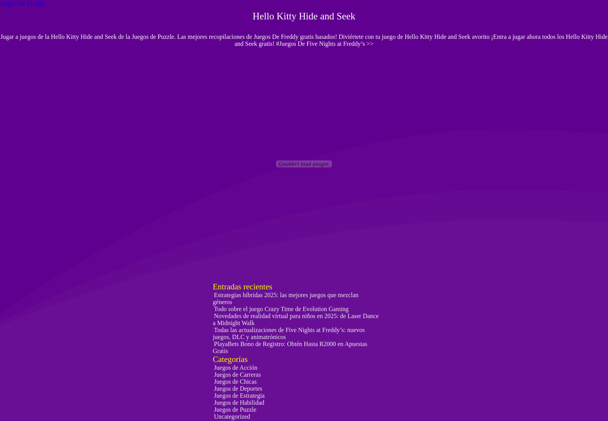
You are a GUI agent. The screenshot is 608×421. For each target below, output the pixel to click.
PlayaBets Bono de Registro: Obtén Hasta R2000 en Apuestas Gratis (290, 347)
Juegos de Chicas (235, 381)
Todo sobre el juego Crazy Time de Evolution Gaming (281, 309)
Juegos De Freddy (22, 3)
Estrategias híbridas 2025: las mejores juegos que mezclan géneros (286, 298)
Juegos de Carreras (237, 374)
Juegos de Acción (235, 367)
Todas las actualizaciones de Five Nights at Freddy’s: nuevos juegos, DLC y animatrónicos (289, 333)
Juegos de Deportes (238, 388)
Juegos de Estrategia (239, 395)
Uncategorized (232, 416)
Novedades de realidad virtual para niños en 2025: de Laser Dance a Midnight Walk (296, 319)
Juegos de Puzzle (235, 409)
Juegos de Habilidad (239, 402)
